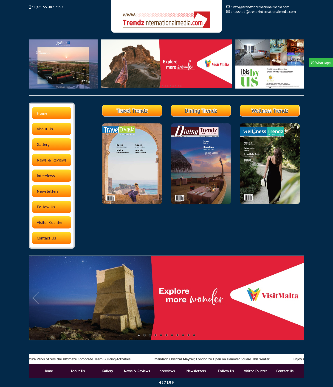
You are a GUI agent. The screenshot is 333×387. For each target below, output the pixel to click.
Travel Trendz (131, 110)
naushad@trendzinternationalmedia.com (264, 11)
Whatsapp (321, 62)
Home (42, 113)
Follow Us (46, 206)
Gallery (43, 144)
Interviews (46, 175)
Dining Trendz (201, 110)
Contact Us (46, 238)
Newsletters (48, 191)
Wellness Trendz (269, 110)
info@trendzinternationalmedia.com (261, 7)
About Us (45, 128)
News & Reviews (52, 160)
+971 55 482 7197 (48, 7)
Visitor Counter (50, 222)
